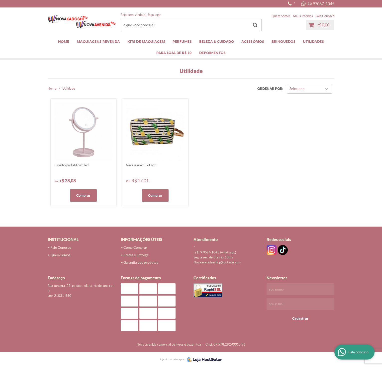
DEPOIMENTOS (212, 53)
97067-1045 (320, 3)
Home (63, 42)
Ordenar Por (269, 89)
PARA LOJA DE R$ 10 (174, 53)
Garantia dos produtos (140, 262)
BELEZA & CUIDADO (216, 42)
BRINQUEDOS (283, 42)
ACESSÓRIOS (252, 42)
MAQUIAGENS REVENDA (98, 42)
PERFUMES (182, 42)
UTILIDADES (313, 42)
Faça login (154, 15)
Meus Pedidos (303, 16)
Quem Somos (281, 16)
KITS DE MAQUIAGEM (146, 42)
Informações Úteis (141, 239)
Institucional (63, 239)
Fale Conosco (324, 16)
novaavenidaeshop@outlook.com (217, 262)
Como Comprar (135, 247)
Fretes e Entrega (135, 255)
